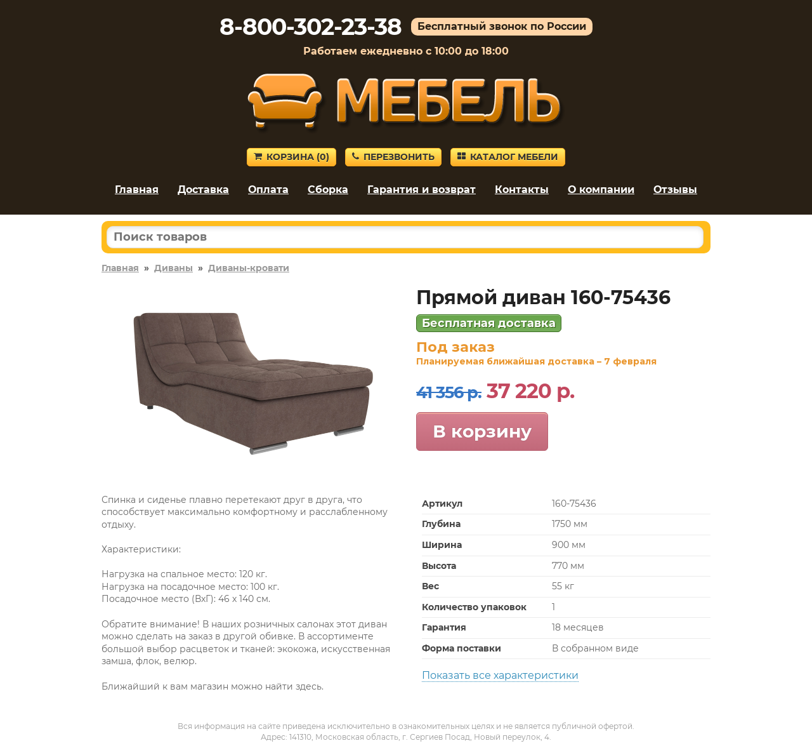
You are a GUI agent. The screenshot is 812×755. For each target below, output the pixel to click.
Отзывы (675, 190)
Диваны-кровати (248, 268)
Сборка (328, 190)
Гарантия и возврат (421, 190)
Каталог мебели (507, 157)
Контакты (522, 190)
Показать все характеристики (500, 675)
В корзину (482, 431)
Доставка (203, 190)
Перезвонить (393, 157)
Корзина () (291, 157)
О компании (601, 190)
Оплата (268, 190)
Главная (137, 190)
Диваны (173, 268)
